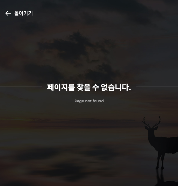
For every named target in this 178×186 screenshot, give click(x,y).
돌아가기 (19, 13)
